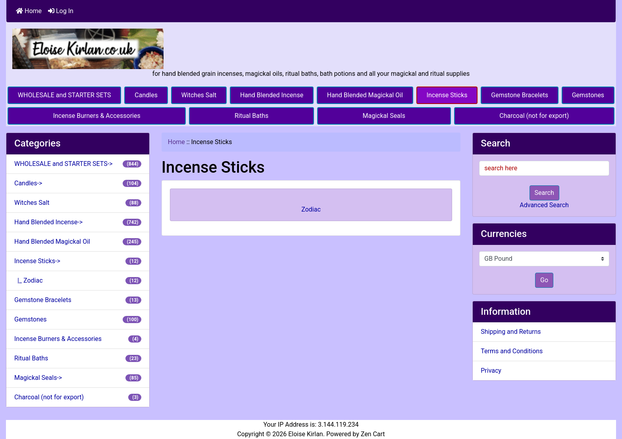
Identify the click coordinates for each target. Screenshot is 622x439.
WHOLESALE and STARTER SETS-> (77, 164)
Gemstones (588, 95)
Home (29, 11)
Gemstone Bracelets (519, 95)
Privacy (491, 370)
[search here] (544, 168)
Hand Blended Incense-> (77, 222)
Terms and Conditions (512, 351)
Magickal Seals (384, 115)
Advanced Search (544, 205)
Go (544, 280)
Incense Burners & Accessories (97, 115)
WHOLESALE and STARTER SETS (64, 95)
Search (544, 192)
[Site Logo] (88, 48)
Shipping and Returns (511, 331)
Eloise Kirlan (305, 434)
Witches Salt (199, 95)
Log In (60, 11)
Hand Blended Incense (271, 95)
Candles (146, 95)
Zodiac (311, 206)
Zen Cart (373, 434)
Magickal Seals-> (77, 377)
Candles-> (77, 183)
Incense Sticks (447, 95)
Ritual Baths (251, 115)
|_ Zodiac (77, 280)
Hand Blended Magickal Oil (365, 95)
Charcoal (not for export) (534, 115)
